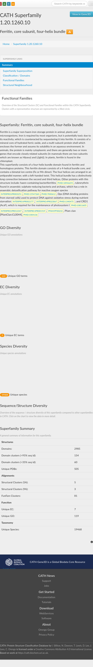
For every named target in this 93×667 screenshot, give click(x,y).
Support (46, 580)
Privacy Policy (46, 634)
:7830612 (49, 194)
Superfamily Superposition (17, 70)
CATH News (46, 576)
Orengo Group (46, 629)
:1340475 (66, 201)
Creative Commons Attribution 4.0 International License (64, 649)
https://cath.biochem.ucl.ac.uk (33, 653)
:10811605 (78, 205)
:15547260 (31, 194)
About (46, 624)
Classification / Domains (16, 75)
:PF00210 (55, 211)
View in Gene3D (81, 14)
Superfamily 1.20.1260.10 (27, 43)
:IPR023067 (46, 201)
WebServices (46, 613)
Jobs (46, 585)
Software (47, 618)
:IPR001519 (35, 211)
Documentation (46, 597)
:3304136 (30, 215)
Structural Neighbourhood (17, 85)
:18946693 (65, 183)
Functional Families (13, 80)
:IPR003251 (11, 194)
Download (47, 608)
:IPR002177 (23, 201)
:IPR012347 (11, 211)
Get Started (46, 592)
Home (6, 43)
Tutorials (46, 602)
